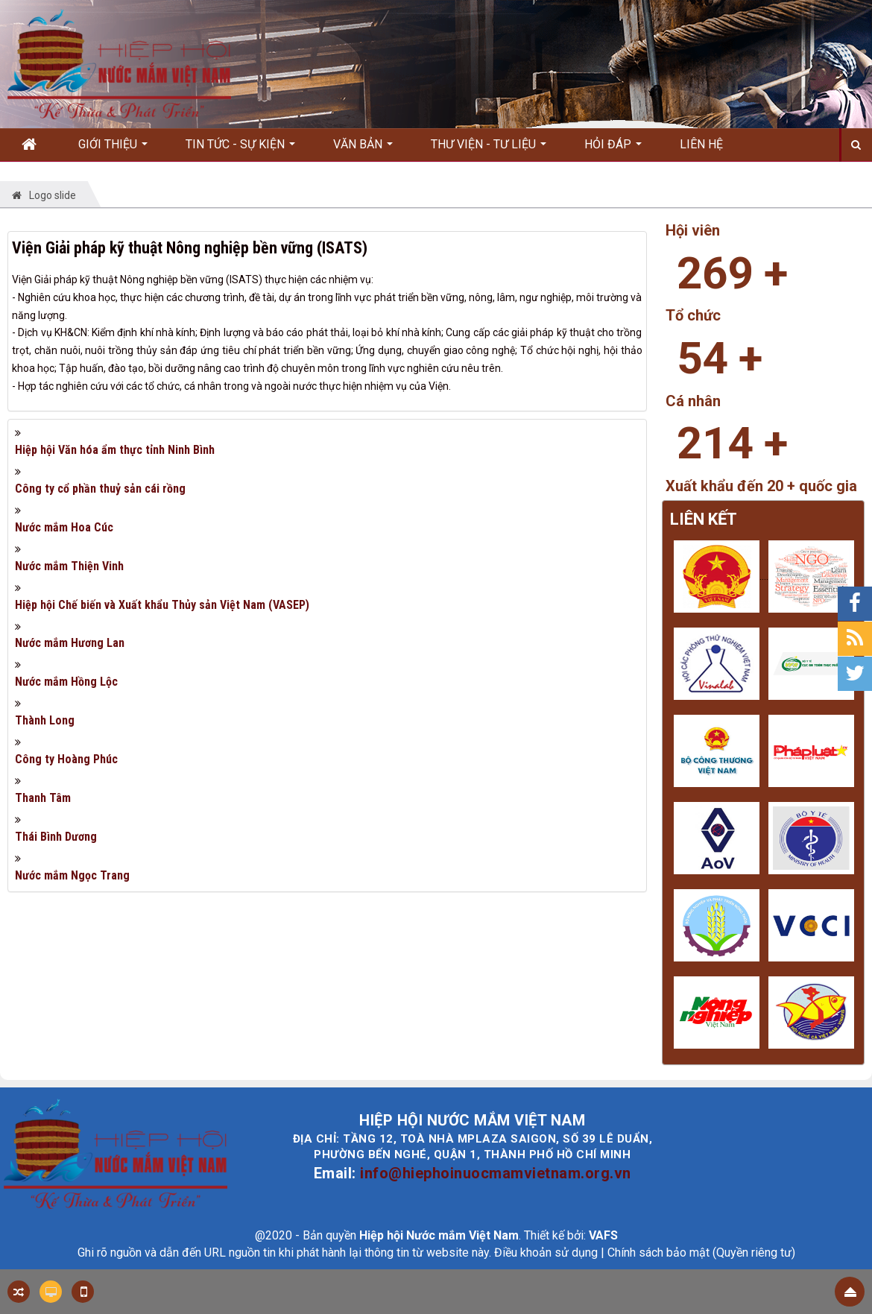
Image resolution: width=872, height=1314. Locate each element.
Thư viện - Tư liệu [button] (488, 149)
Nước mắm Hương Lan (69, 643)
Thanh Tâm (43, 798)
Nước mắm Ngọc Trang (72, 875)
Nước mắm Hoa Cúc (64, 527)
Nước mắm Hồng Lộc (66, 682)
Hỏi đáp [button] (613, 149)
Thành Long (45, 720)
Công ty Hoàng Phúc (66, 759)
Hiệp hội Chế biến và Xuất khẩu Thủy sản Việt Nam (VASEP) (162, 605)
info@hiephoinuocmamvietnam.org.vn (495, 1173)
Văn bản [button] (363, 149)
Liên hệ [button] (701, 144)
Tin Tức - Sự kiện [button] (240, 149)
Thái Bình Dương (56, 837)
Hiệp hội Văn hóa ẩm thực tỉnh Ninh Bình (115, 450)
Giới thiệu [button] (113, 149)
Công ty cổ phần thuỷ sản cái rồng (100, 488)
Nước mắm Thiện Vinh (69, 566)
